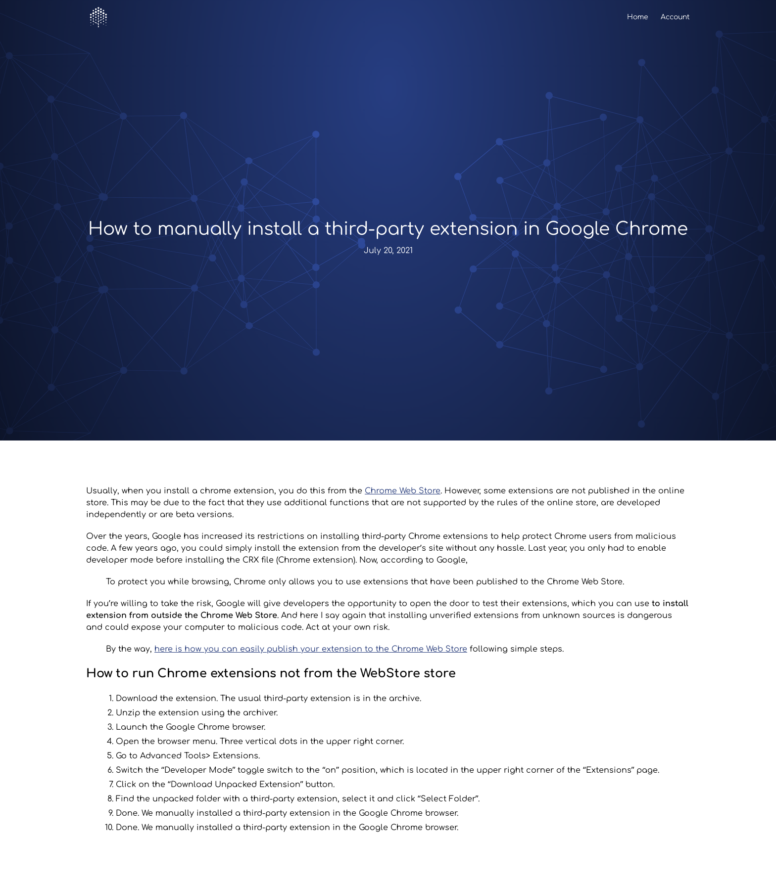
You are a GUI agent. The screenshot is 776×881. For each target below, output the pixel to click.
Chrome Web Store (402, 490)
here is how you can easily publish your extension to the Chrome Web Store (310, 649)
